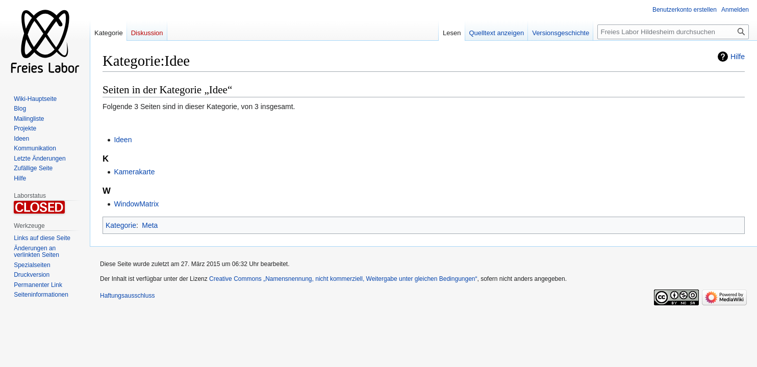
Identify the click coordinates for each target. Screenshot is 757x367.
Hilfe (737, 57)
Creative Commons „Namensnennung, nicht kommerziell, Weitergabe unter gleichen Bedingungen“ (343, 278)
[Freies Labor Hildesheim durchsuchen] (673, 31)
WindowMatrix (136, 204)
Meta (150, 225)
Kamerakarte (134, 172)
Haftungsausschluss (127, 295)
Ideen (123, 140)
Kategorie (121, 225)
